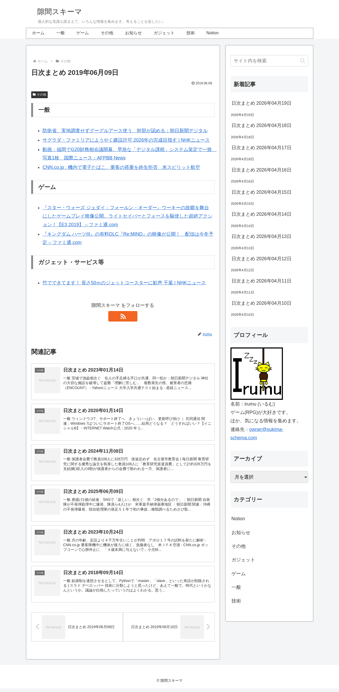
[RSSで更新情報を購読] (123, 316)
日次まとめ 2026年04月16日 (262, 170)
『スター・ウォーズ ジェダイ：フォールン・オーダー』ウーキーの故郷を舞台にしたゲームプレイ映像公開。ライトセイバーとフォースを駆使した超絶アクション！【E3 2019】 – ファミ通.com (127, 216)
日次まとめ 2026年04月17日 (262, 147)
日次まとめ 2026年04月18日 (262, 125)
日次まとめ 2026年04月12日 (262, 258)
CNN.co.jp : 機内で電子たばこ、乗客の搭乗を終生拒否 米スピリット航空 (121, 167)
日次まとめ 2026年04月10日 (262, 303)
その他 (39, 94)
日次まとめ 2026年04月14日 (262, 214)
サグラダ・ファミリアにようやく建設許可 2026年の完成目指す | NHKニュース (126, 140)
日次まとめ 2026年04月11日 (262, 281)
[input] (269, 61)
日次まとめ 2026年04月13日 (262, 236)
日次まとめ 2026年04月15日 (262, 192)
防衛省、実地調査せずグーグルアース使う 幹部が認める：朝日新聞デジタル (125, 130)
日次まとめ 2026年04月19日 (262, 103)
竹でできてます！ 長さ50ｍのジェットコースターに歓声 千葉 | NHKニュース (124, 282)
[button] (302, 61)
